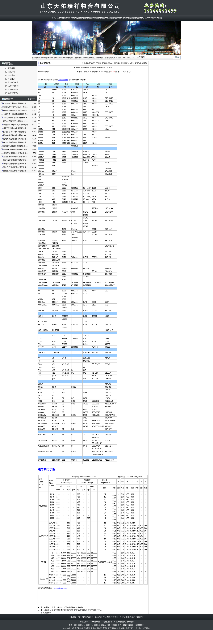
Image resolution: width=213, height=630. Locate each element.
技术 (135, 628)
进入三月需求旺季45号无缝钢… (15, 167)
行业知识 (127, 18)
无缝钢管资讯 (138, 18)
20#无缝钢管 (63, 80)
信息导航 (81, 617)
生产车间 (149, 18)
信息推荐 (89, 617)
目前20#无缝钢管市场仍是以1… (15, 146)
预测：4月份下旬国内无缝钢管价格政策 (67, 607)
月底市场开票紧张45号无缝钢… (15, 153)
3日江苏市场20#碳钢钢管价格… (15, 128)
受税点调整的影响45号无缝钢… (15, 171)
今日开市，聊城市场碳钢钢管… (15, 114)
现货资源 (79, 18)
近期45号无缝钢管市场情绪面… (15, 139)
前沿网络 (146, 628)
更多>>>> (31, 99)
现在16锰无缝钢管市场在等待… (15, 160)
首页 (93, 63)
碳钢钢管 (130, 622)
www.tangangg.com (59, 588)
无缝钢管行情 (90, 18)
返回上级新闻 (46, 613)
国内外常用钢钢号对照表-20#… (15, 135)
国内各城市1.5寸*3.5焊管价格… (15, 132)
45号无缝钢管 (107, 622)
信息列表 (11, 72)
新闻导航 (11, 68)
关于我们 (61, 18)
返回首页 (73, 617)
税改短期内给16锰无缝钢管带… (15, 142)
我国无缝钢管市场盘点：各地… (15, 107)
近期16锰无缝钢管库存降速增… (15, 164)
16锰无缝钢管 (119, 622)
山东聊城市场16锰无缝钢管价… (15, 103)
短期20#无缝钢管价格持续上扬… (16, 149)
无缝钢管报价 (116, 18)
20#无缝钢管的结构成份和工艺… (16, 118)
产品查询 (106, 617)
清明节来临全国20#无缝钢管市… (16, 157)
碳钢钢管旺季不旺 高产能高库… (16, 110)
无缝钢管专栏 (103, 18)
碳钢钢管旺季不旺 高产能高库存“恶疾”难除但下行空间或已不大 (77, 610)
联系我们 (158, 18)
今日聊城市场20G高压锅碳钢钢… (16, 125)
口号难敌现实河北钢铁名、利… (15, 121)
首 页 (53, 18)
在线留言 (139, 617)
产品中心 (70, 18)
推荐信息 (11, 75)
